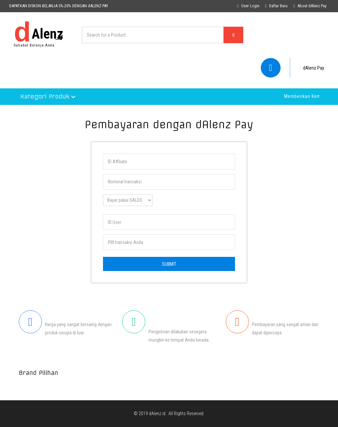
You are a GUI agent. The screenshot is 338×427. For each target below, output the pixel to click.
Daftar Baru (276, 5)
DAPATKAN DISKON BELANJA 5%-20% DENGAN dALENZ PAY (58, 5)
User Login (248, 5)
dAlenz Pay (311, 68)
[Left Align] (233, 35)
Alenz (38, 32)
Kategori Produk (44, 96)
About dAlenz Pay (309, 5)
